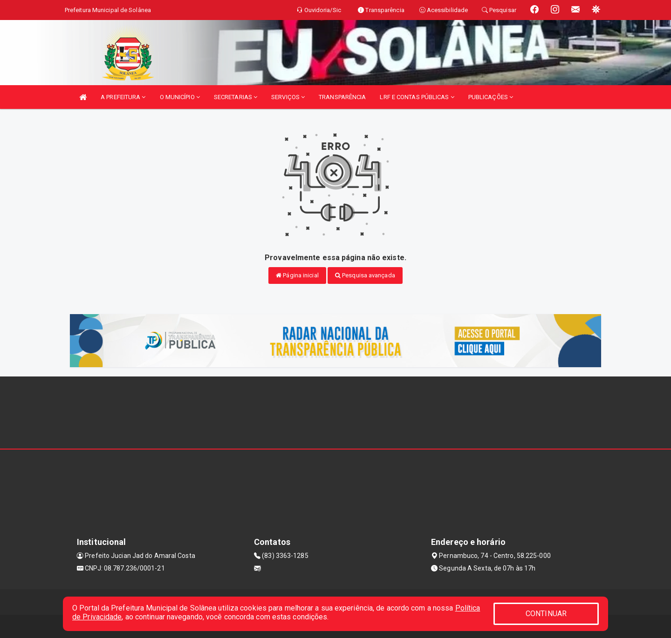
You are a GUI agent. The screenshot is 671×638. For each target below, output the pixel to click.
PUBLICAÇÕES (490, 97)
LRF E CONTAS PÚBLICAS (417, 97)
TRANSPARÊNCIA (342, 97)
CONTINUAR (546, 613)
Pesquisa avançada (365, 275)
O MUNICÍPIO (180, 97)
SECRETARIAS (235, 97)
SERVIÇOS (288, 97)
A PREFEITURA (123, 97)
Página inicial (297, 275)
